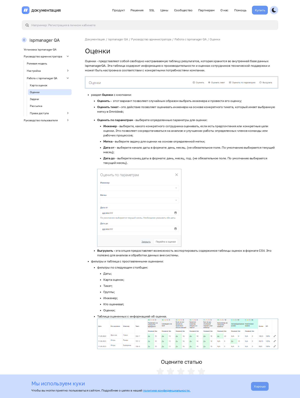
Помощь (240, 10)
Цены (164, 10)
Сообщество (183, 10)
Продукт (118, 10)
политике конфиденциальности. (167, 390)
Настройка (48, 70)
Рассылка (36, 105)
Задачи (34, 99)
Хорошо (260, 386)
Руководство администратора (47, 56)
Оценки (35, 92)
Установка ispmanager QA (40, 49)
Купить (260, 10)
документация (46, 10)
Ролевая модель (37, 63)
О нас (224, 10)
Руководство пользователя (47, 120)
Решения (136, 10)
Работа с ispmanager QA (48, 78)
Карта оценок (38, 85)
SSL (152, 10)
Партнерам (206, 10)
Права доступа (50, 113)
